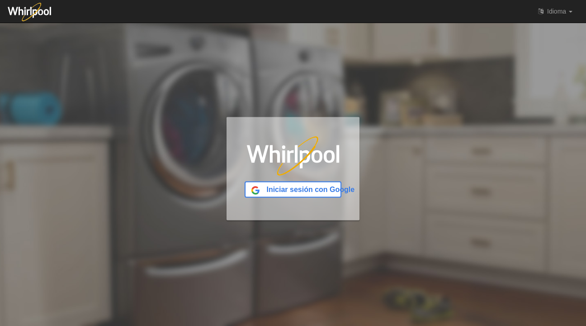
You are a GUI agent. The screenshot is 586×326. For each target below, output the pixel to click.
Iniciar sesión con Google (296, 190)
